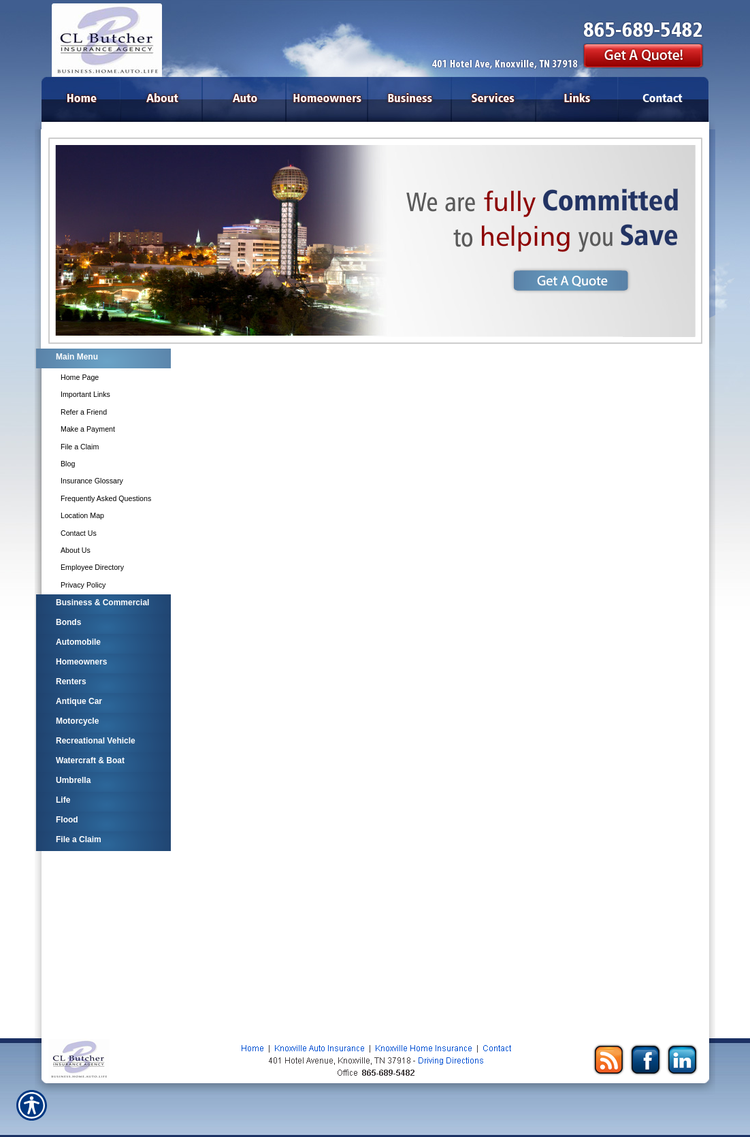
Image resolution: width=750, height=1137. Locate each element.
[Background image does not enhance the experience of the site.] (103, 358)
